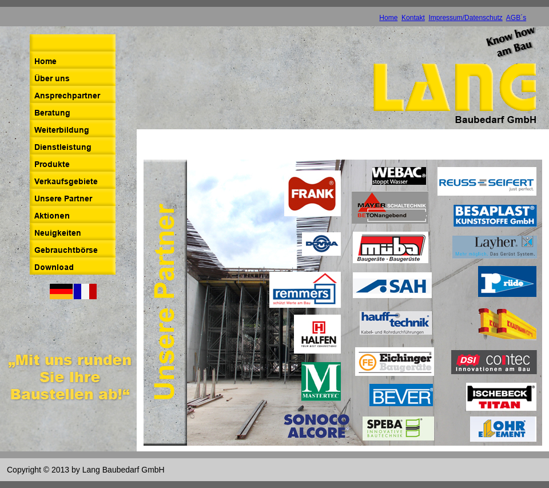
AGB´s (516, 18)
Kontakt (413, 18)
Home (388, 18)
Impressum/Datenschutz (465, 18)
